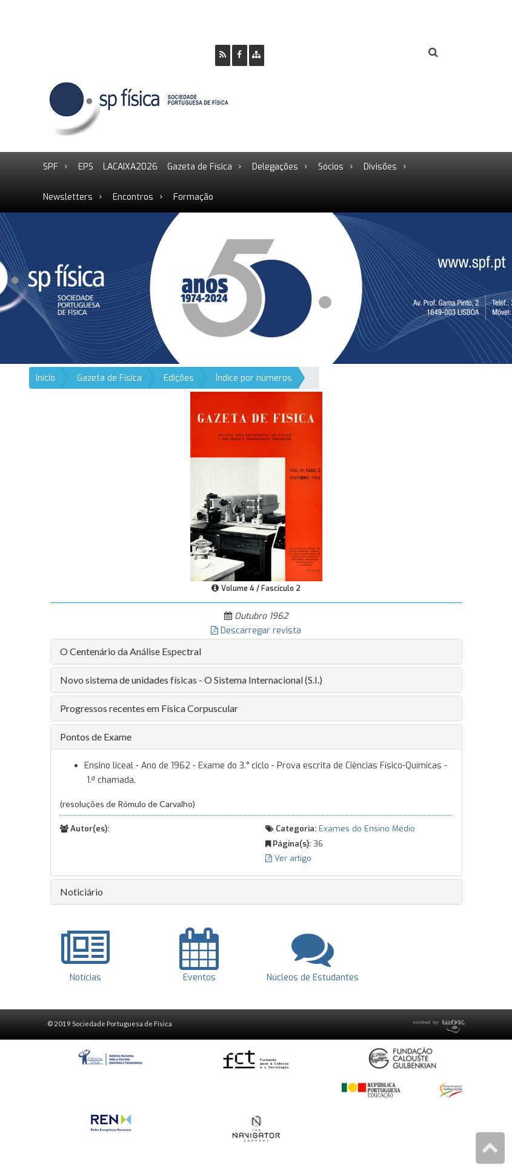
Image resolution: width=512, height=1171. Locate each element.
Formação (193, 197)
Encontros (133, 197)
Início (45, 378)
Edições (179, 378)
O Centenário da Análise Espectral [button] (130, 651)
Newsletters (68, 197)
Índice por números (254, 378)
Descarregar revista (256, 630)
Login (384, 53)
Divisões (380, 167)
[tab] (256, 651)
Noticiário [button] (81, 891)
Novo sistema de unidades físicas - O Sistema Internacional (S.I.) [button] (191, 679)
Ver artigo (288, 858)
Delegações (275, 167)
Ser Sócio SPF (314, 53)
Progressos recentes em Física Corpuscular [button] (149, 708)
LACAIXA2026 (130, 167)
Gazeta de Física (199, 167)
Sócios (331, 167)
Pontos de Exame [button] (95, 736)
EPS (85, 167)
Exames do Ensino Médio (367, 828)
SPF (50, 167)
